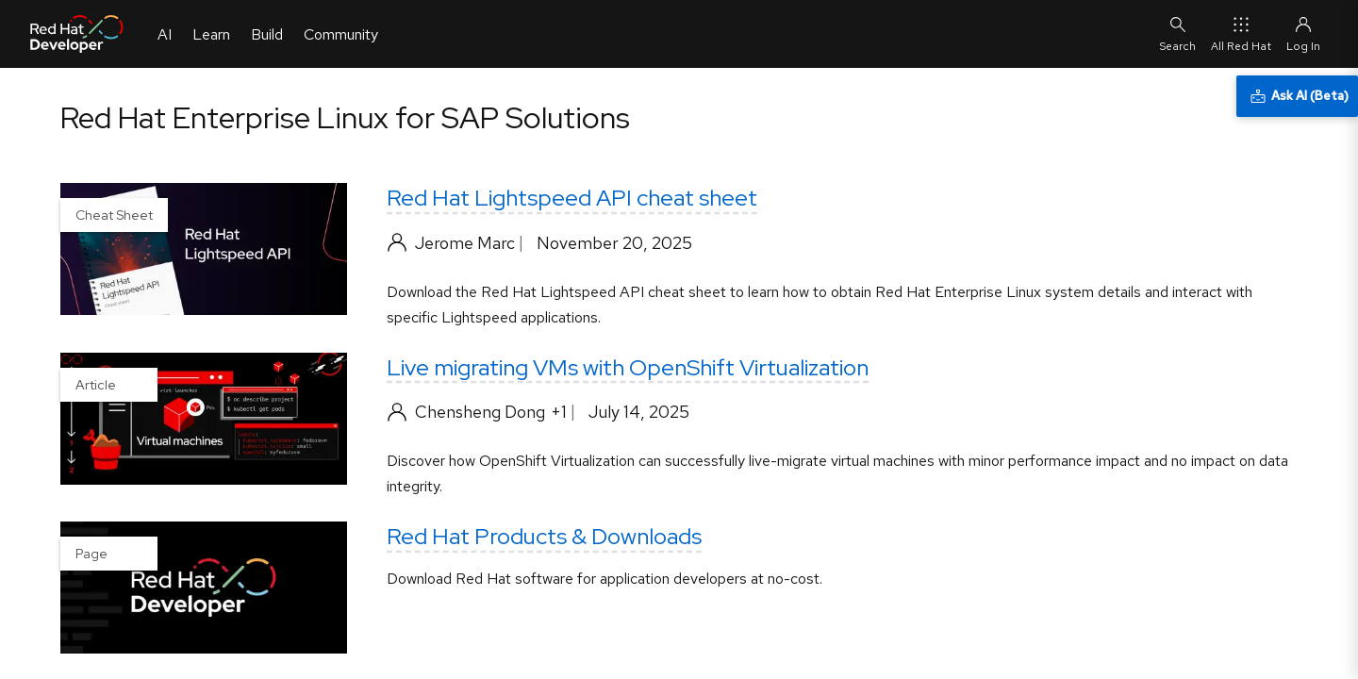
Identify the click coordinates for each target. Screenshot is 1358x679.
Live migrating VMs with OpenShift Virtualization (628, 367)
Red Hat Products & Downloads (544, 536)
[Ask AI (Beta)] (1297, 96)
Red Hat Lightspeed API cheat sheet (572, 197)
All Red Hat (1241, 33)
